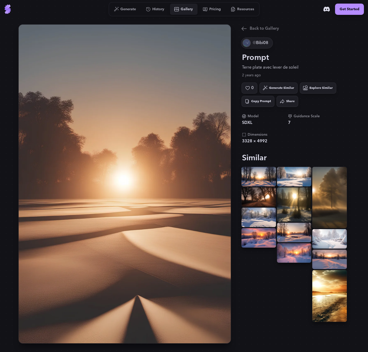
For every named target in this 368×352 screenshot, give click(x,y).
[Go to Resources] (242, 9)
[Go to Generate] (125, 9)
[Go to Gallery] (183, 9)
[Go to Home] (7, 9)
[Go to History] (155, 9)
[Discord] (326, 9)
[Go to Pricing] (212, 9)
